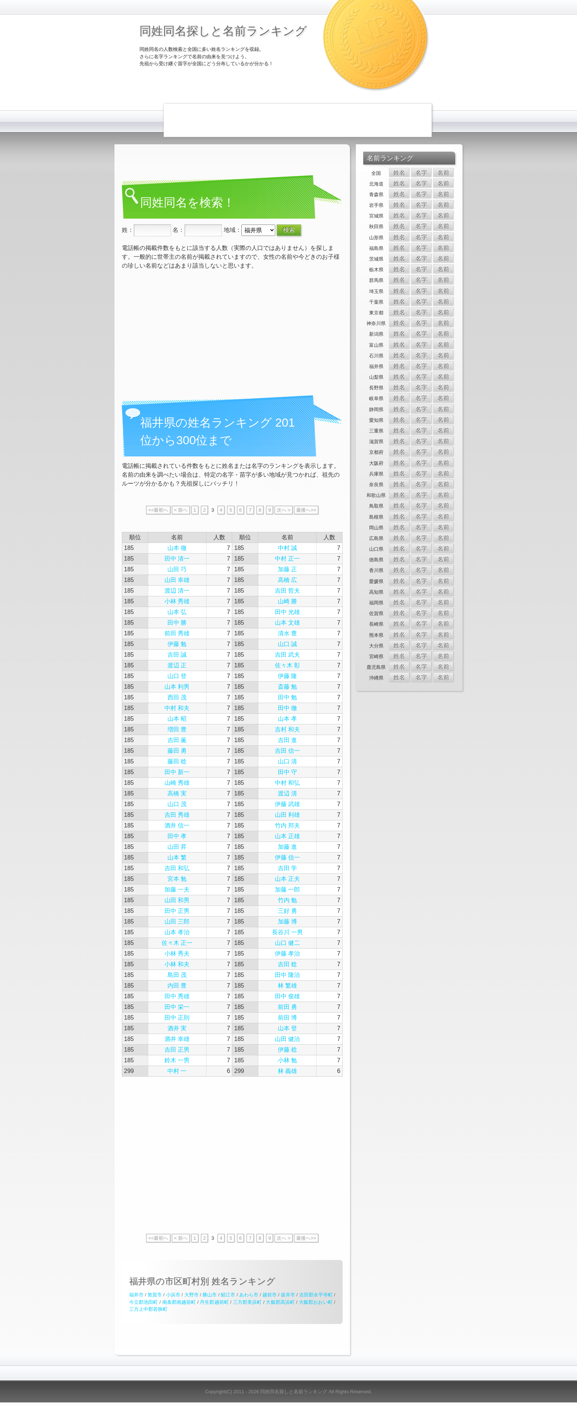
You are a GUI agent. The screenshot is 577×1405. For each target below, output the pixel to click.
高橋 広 (287, 580)
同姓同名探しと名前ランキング (223, 31)
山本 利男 (177, 687)
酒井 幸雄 (177, 1039)
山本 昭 (177, 719)
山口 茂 (177, 804)
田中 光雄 (287, 612)
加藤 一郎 (287, 889)
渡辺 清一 (177, 590)
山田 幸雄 (177, 580)
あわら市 (248, 1295)
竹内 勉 (287, 900)
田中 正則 (177, 1017)
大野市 (191, 1295)
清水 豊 (287, 633)
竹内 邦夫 (287, 825)
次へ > (283, 510)
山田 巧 (177, 569)
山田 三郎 (177, 921)
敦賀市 (155, 1295)
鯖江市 (228, 1295)
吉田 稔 (287, 964)
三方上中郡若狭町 (148, 1309)
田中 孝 (177, 836)
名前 (443, 173)
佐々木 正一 (177, 943)
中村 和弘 (287, 783)
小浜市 (173, 1295)
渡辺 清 (287, 793)
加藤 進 (287, 847)
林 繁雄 (287, 985)
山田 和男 (177, 900)
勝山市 (209, 1295)
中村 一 (177, 1071)
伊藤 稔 (287, 1049)
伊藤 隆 (287, 676)
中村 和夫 (177, 708)
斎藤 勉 (287, 687)
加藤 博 (287, 921)
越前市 (269, 1295)
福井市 (136, 1295)
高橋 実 (177, 793)
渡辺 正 (177, 665)
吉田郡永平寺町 (316, 1295)
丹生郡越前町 (214, 1302)
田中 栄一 (177, 1007)
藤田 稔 (177, 761)
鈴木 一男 (177, 1060)
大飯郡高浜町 (280, 1302)
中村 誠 (287, 548)
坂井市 (288, 1295)
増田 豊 (177, 729)
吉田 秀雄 (177, 815)
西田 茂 (177, 697)
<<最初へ (158, 510)
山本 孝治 (177, 932)
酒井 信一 (177, 825)
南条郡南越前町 (179, 1302)
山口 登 (177, 676)
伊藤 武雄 (287, 804)
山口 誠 (287, 644)
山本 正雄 (287, 836)
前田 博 (287, 1017)
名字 (421, 173)
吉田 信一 (287, 751)
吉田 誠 (177, 655)
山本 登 (287, 1028)
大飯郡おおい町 (316, 1302)
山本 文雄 (287, 622)
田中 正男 (177, 911)
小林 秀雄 (177, 601)
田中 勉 (287, 697)
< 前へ (181, 510)
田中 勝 (177, 622)
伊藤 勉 (177, 644)
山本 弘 (177, 612)
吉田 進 (287, 740)
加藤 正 (287, 569)
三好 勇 (287, 911)
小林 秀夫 (177, 953)
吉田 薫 (177, 740)
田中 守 (287, 772)
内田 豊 (177, 985)
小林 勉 (287, 1060)
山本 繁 (177, 857)
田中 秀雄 (177, 996)
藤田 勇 (177, 751)
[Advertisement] (298, 120)
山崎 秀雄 (177, 783)
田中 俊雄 (287, 996)
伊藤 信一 (287, 857)
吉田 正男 (177, 1049)
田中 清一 (177, 558)
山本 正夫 (287, 879)
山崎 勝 (287, 601)
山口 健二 (287, 943)
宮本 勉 (177, 879)
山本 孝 (287, 719)
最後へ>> (306, 510)
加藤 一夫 (177, 889)
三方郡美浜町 (247, 1302)
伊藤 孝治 (287, 953)
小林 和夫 (177, 964)
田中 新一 (177, 772)
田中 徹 (287, 708)
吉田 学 (287, 868)
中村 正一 (287, 558)
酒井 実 (177, 1028)
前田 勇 (287, 1007)
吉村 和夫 (287, 729)
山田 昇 (177, 847)
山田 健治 (287, 1039)
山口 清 (287, 761)
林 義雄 (287, 1071)
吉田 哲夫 (287, 590)
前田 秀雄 (177, 633)
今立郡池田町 (143, 1302)
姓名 (399, 173)
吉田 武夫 (287, 655)
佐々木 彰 (287, 665)
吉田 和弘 (177, 868)
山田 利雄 (287, 815)
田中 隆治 (287, 975)
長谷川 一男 (287, 932)
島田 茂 (177, 975)
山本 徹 (177, 548)
